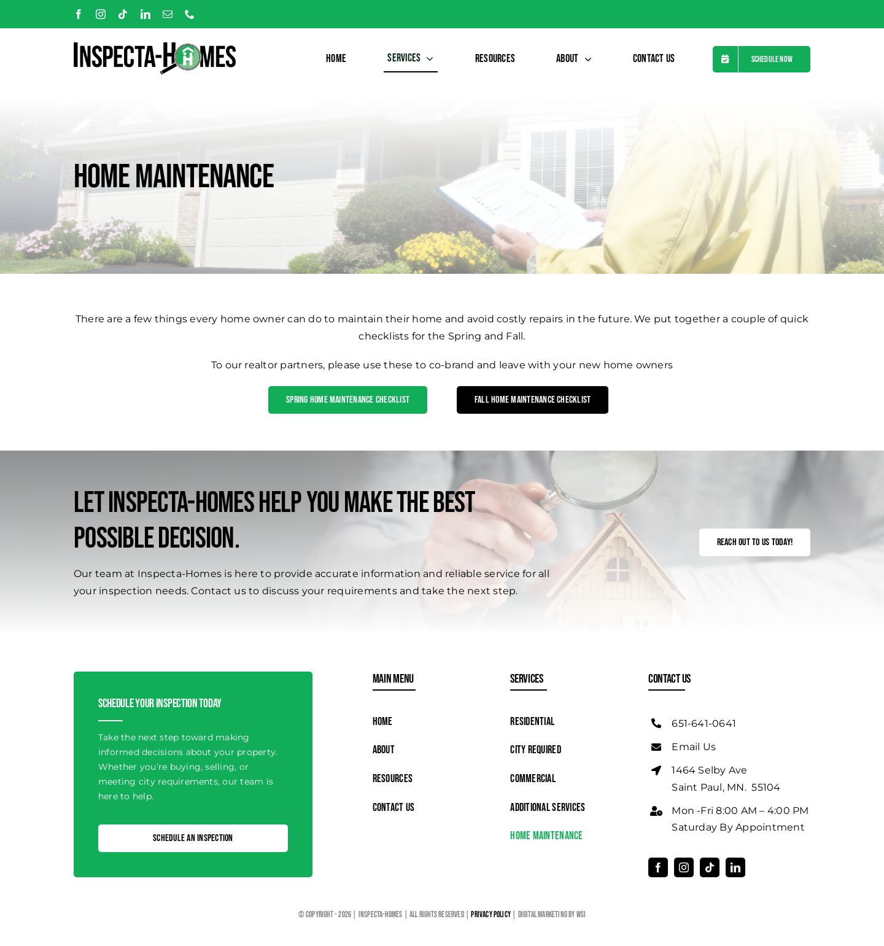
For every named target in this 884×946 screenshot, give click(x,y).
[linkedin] (145, 14)
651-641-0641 (704, 723)
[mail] (168, 14)
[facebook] (78, 14)
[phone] (190, 14)
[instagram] (101, 14)
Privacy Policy (491, 915)
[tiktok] (123, 14)
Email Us (694, 747)
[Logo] (155, 47)
